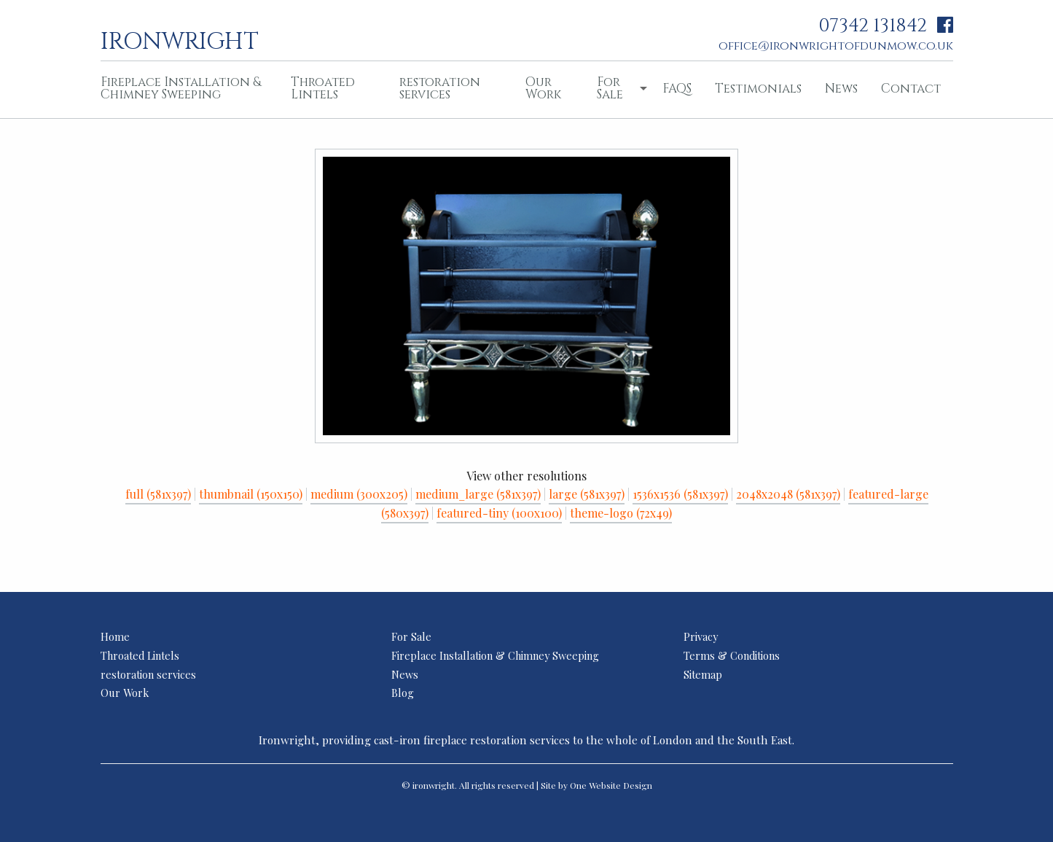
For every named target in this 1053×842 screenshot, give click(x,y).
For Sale (610, 88)
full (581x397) (158, 494)
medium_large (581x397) (478, 494)
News (841, 88)
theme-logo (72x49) (621, 513)
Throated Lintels (323, 88)
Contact (911, 88)
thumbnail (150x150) (250, 494)
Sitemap (703, 674)
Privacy (701, 636)
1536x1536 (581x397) (680, 494)
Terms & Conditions (732, 655)
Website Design (620, 785)
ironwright (180, 40)
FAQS (677, 88)
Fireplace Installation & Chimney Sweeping (181, 88)
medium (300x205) (358, 494)
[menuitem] (184, 89)
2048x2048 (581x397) (788, 494)
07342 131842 (872, 26)
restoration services (439, 88)
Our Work (543, 88)
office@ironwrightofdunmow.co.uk (836, 46)
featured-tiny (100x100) (499, 513)
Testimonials (758, 88)
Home (115, 636)
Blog (402, 692)
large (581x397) (587, 494)
